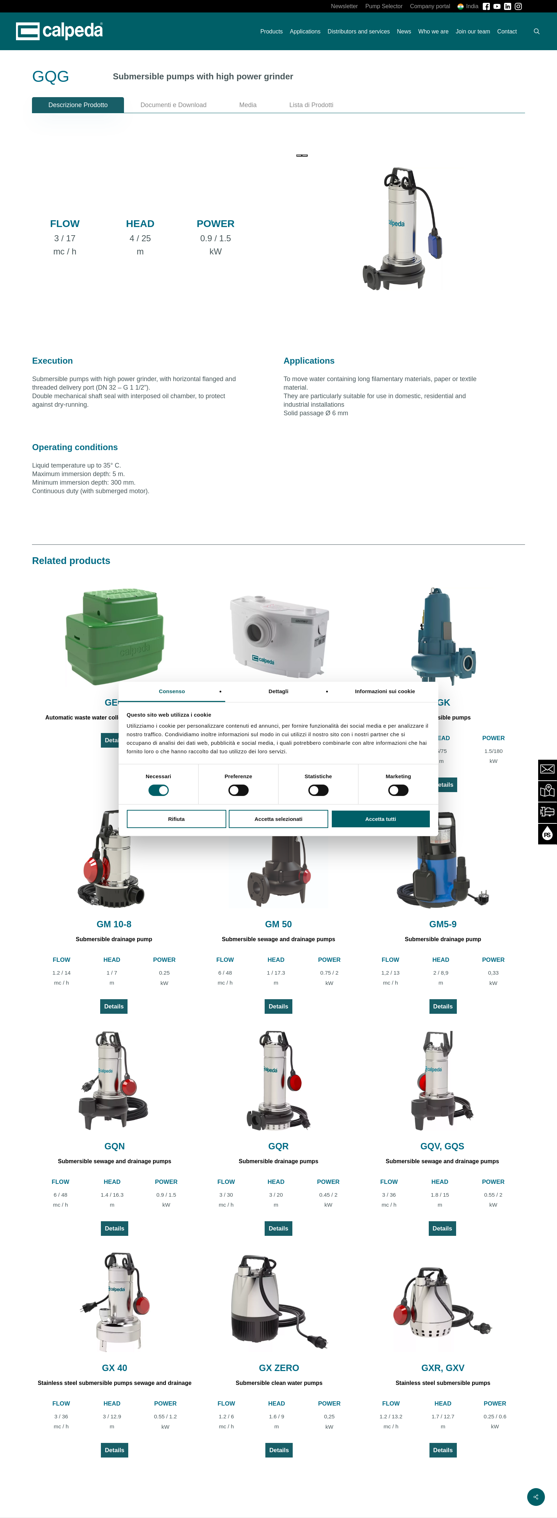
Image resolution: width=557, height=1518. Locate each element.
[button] (78, 105)
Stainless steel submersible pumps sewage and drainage (114, 1383)
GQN (114, 1146)
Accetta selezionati (278, 819)
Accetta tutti (380, 819)
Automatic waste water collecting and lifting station (114, 718)
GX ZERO (279, 1368)
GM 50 (278, 924)
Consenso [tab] (172, 691)
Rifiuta (176, 819)
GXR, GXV (443, 1368)
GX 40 (114, 1368)
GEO (115, 702)
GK (443, 702)
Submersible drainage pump (114, 939)
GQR (278, 1146)
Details (114, 740)
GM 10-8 (114, 924)
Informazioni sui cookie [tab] (385, 691)
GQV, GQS (443, 1146)
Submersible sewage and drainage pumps (278, 939)
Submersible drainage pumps (278, 1161)
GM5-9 (443, 924)
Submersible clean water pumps (279, 1383)
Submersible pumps (443, 718)
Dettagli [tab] (278, 691)
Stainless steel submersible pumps (443, 1383)
